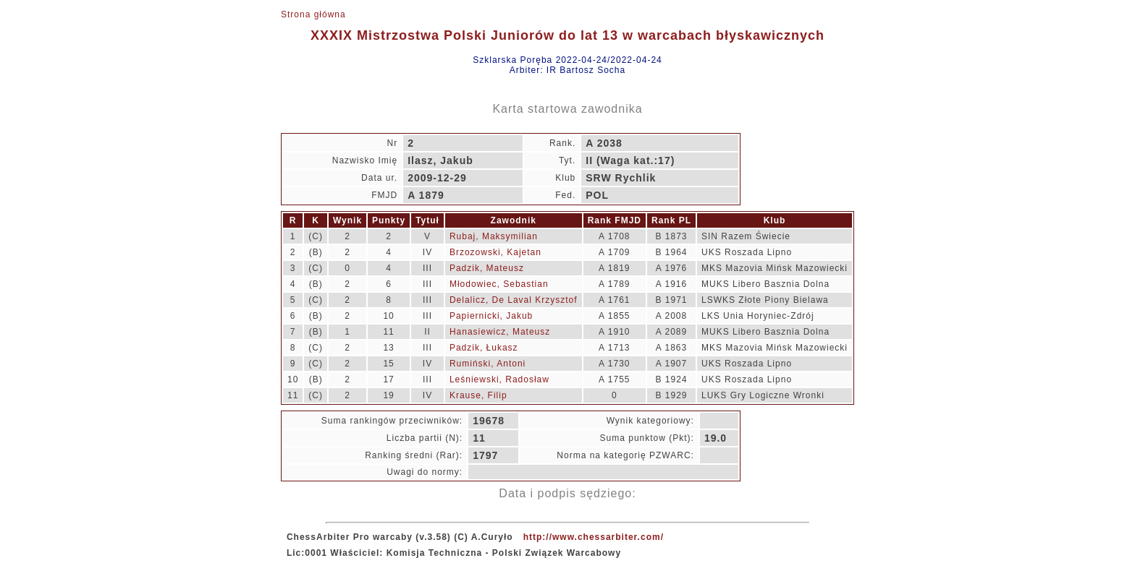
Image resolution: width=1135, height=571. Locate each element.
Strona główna (313, 14)
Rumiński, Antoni (488, 364)
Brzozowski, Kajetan (495, 252)
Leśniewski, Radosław (499, 379)
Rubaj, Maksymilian (494, 236)
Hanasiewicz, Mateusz (500, 332)
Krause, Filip (478, 395)
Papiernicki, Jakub (491, 316)
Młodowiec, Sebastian (499, 284)
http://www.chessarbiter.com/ (593, 537)
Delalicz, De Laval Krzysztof (514, 300)
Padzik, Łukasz (484, 348)
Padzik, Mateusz (487, 268)
